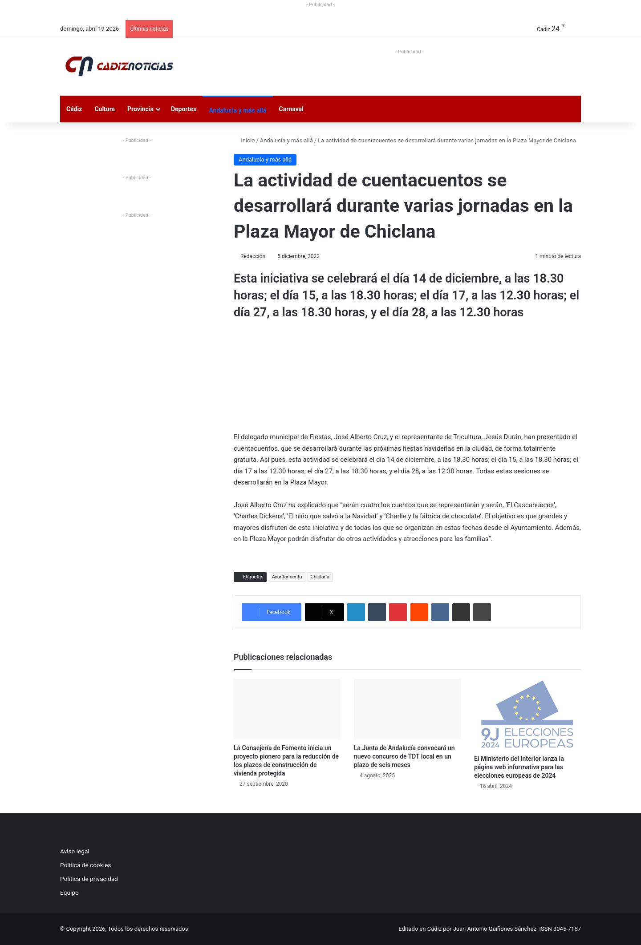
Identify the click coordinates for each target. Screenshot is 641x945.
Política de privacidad (89, 878)
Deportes (183, 109)
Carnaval (291, 109)
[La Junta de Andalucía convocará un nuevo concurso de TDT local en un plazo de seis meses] (407, 709)
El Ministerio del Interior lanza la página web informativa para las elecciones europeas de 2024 (519, 767)
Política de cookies (85, 864)
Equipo (69, 892)
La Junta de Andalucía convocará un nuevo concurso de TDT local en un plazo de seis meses (404, 756)
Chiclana (320, 577)
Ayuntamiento (287, 577)
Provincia (140, 109)
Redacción (252, 256)
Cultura (104, 109)
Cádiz (74, 109)
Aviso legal (74, 851)
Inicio (244, 140)
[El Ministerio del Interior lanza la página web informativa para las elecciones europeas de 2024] (527, 714)
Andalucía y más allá (237, 110)
